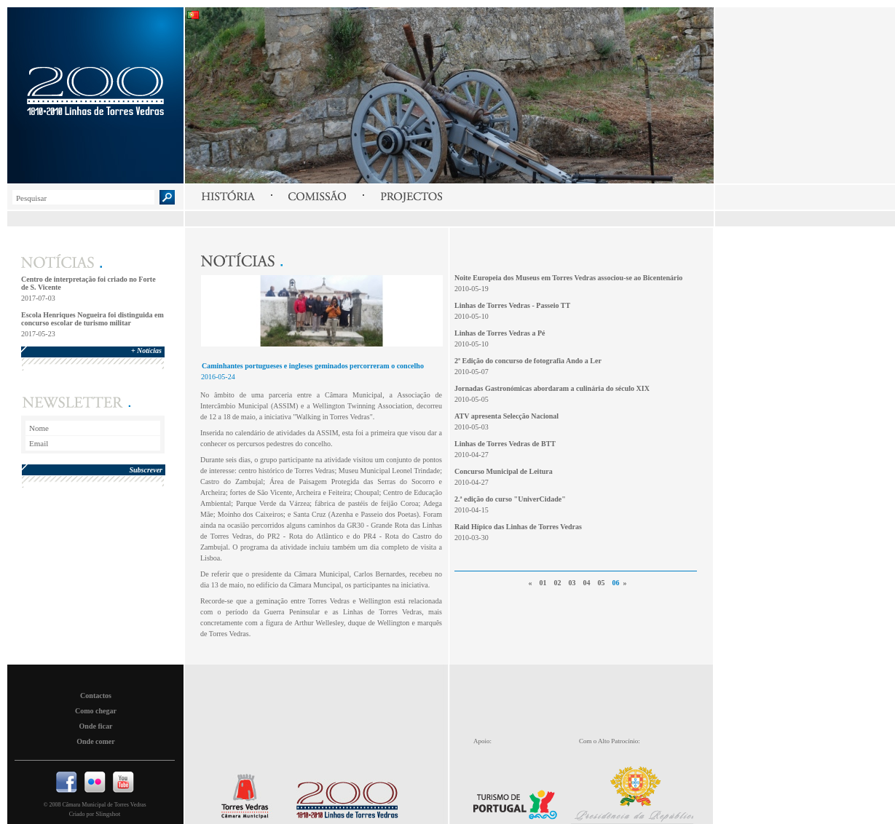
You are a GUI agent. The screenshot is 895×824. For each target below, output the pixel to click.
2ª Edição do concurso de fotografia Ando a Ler (528, 361)
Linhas (343, 796)
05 (601, 583)
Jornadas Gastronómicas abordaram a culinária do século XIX (552, 388)
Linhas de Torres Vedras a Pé (499, 333)
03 (572, 583)
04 (587, 583)
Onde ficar (96, 726)
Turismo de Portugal (520, 795)
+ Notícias (146, 350)
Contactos (95, 696)
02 (557, 583)
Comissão (317, 196)
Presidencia (640, 791)
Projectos (411, 196)
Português (193, 15)
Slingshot (107, 813)
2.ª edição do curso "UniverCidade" (510, 499)
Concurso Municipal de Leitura (503, 471)
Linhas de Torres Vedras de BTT (505, 444)
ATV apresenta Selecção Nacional (506, 416)
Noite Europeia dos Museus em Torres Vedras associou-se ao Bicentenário (568, 278)
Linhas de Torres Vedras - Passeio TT (512, 305)
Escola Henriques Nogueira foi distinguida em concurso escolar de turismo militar (92, 319)
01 (543, 583)
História (228, 196)
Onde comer (95, 741)
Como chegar (96, 711)
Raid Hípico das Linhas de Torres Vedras (518, 527)
